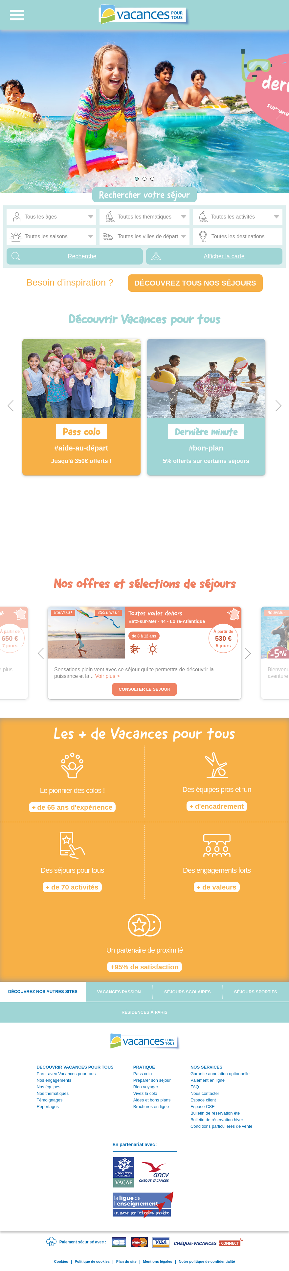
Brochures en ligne (151, 1106)
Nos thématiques (52, 1093)
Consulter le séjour (144, 689)
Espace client (203, 1100)
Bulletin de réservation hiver (216, 1119)
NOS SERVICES (206, 1067)
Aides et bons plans (151, 1100)
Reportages (47, 1106)
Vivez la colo (145, 1093)
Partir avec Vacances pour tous (66, 1073)
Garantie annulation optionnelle (220, 1073)
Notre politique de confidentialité (207, 1261)
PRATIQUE (144, 1067)
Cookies (61, 1261)
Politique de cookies (92, 1261)
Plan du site (126, 1261)
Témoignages (49, 1100)
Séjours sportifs (255, 991)
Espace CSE (202, 1106)
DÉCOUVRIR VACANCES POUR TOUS (74, 1067)
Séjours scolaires (187, 991)
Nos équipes (48, 1086)
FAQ (194, 1086)
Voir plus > (107, 676)
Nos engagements (53, 1080)
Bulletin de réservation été (215, 1113)
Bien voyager (145, 1086)
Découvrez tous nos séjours (195, 283)
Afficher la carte (224, 256)
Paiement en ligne (207, 1080)
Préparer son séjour (152, 1080)
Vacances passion (119, 991)
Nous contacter (204, 1093)
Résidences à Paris (144, 1012)
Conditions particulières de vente (221, 1126)
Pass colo (142, 1073)
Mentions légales (157, 1261)
